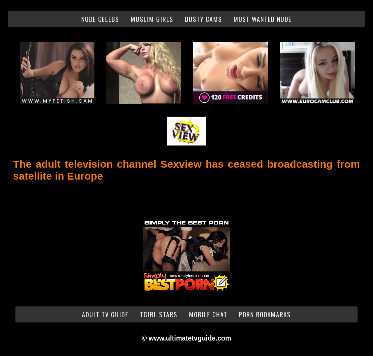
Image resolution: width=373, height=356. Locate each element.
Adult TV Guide (105, 314)
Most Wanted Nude (263, 19)
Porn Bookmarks (265, 314)
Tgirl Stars (158, 314)
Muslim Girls (152, 19)
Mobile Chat (208, 314)
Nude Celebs (100, 19)
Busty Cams (203, 19)
